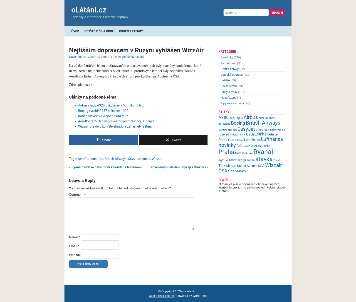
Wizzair (157, 159)
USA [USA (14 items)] (261, 166)
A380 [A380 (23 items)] (223, 117)
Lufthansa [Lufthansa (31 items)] (272, 139)
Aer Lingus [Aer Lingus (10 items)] (236, 118)
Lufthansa (143, 159)
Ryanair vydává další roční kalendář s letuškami (107, 167)
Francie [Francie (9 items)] (280, 129)
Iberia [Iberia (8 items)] (229, 134)
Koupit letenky (131, 31)
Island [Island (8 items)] (242, 134)
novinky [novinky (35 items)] (227, 145)
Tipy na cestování (232, 103)
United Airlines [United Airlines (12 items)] (247, 166)
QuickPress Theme (161, 295)
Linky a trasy (229, 92)
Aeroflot (84, 159)
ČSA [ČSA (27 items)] (222, 171)
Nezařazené (228, 97)
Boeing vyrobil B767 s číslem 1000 (103, 111)
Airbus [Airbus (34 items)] (250, 117)
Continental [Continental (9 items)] (225, 129)
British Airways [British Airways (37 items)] (263, 123)
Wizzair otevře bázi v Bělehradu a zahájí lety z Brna (115, 126)
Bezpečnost (228, 63)
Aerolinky (128, 56)
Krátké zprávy (230, 69)
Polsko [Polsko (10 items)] (266, 145)
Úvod (75, 31)
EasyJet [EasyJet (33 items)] (246, 129)
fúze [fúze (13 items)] (221, 134)
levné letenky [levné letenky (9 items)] (235, 140)
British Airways (115, 159)
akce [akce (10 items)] (262, 118)
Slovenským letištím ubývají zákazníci (178, 167)
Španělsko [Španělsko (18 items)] (237, 171)
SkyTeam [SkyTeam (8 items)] (223, 160)
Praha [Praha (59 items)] (226, 152)
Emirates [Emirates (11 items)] (262, 129)
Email (74, 246)
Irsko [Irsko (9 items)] (235, 134)
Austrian (97, 159)
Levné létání (229, 86)
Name (74, 237)
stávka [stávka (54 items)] (264, 159)
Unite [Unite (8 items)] (233, 166)
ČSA (131, 159)
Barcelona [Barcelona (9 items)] (224, 123)
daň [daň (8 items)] (235, 129)
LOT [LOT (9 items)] (258, 140)
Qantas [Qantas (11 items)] (240, 153)
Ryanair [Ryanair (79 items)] (264, 152)
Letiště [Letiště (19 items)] (261, 134)
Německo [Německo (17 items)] (245, 145)
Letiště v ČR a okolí (99, 31)
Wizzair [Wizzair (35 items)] (273, 165)
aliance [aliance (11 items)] (270, 118)
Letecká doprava (232, 74)
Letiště (140, 56)
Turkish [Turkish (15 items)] (224, 166)
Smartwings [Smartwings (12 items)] (237, 160)
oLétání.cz (88, 9)
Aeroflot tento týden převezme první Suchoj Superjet (116, 121)
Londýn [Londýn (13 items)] (249, 140)
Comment (77, 195)
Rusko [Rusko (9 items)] (249, 153)
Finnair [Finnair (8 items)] (272, 129)
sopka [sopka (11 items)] (251, 160)
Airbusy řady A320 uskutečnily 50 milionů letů (111, 105)
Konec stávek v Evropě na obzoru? (103, 116)
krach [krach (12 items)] (250, 134)
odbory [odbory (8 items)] (257, 146)
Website (75, 255)
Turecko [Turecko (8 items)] (277, 160)
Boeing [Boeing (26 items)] (238, 123)
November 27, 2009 (82, 56)
